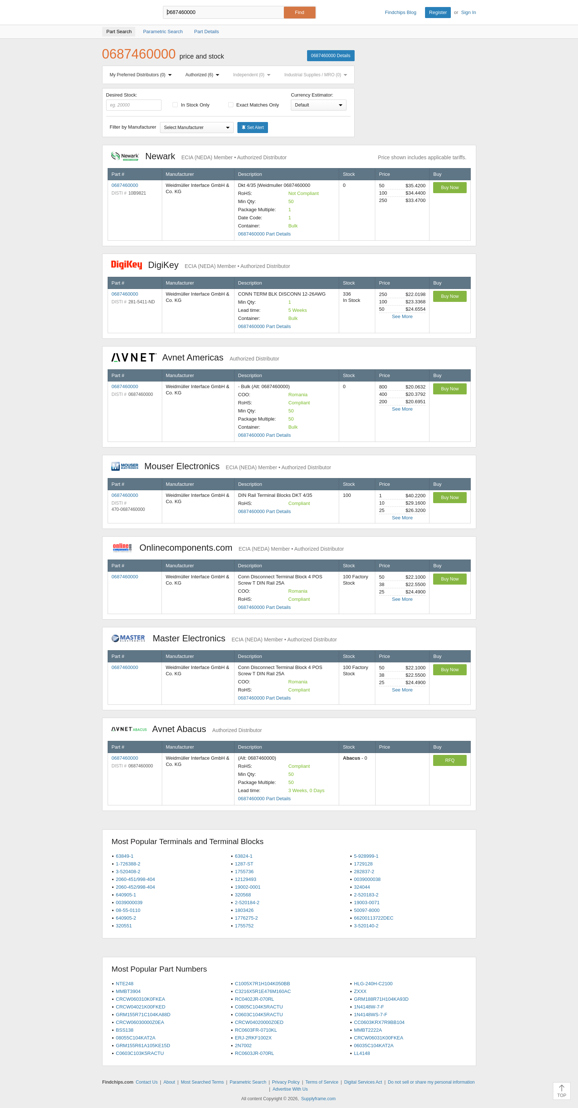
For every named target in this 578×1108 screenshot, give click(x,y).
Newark (199, 156)
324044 (362, 887)
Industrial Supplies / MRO (317, 75)
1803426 (244, 910)
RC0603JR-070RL (254, 1053)
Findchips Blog (400, 12)
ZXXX (360, 991)
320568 (243, 895)
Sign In (468, 12)
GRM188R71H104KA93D (381, 999)
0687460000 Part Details (264, 234)
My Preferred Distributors (142, 75)
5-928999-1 (366, 856)
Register (438, 12)
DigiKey (200, 265)
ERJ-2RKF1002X (253, 1038)
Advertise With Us (290, 1089)
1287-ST (244, 864)
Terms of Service (322, 1082)
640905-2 (126, 918)
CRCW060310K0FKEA (140, 999)
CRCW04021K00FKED (140, 1007)
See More (402, 316)
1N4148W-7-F (369, 1007)
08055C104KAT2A (135, 1038)
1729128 (363, 864)
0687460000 (125, 185)
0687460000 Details (331, 55)
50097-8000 (366, 910)
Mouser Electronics (221, 466)
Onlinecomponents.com (227, 548)
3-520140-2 (366, 925)
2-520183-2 (366, 895)
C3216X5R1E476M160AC (263, 991)
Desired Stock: (134, 101)
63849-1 (124, 856)
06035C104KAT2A (373, 1045)
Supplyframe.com (318, 1098)
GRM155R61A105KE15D (143, 1045)
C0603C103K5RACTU (140, 1053)
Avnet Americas (195, 357)
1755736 (244, 871)
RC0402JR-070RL (254, 999)
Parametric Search (248, 1082)
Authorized (203, 75)
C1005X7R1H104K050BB (262, 983)
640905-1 (126, 895)
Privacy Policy (286, 1082)
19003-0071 (366, 902)
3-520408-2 (128, 871)
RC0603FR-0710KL (256, 1030)
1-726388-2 (128, 864)
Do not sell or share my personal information (431, 1082)
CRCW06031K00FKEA (378, 1038)
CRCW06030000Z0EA (140, 1022)
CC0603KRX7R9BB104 (379, 1022)
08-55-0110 (128, 910)
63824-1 (244, 856)
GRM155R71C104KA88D (143, 1014)
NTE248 (124, 983)
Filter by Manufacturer (133, 127)
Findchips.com (126, 12)
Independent (253, 75)
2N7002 (243, 1045)
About (169, 1082)
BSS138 (124, 1030)
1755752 (244, 925)
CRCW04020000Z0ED (259, 1022)
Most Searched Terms (202, 1082)
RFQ (450, 760)
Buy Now (450, 187)
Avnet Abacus (186, 729)
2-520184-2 (247, 902)
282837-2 (364, 871)
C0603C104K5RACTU (259, 1014)
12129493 (245, 879)
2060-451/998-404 (135, 879)
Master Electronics (224, 638)
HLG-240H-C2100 (373, 983)
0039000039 (129, 902)
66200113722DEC (373, 918)
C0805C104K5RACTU (259, 1007)
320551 (124, 925)
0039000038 (367, 879)
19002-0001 (247, 887)
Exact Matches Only (253, 105)
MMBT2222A (368, 1030)
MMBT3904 (128, 991)
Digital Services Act (363, 1082)
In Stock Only (191, 105)
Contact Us (146, 1082)
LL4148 (362, 1053)
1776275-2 (246, 918)
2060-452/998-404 (135, 887)
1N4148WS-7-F (370, 1014)
